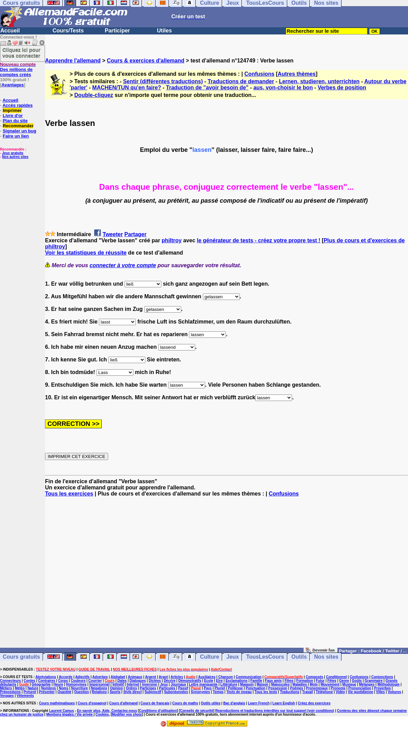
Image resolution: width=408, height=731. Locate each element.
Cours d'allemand (123, 703)
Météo (20, 688)
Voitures (394, 692)
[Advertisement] (226, 575)
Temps (218, 692)
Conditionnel (336, 677)
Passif (183, 688)
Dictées (155, 681)
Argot (163, 677)
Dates (122, 681)
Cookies (102, 714)
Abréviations (45, 677)
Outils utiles (210, 703)
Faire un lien (16, 136)
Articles (177, 677)
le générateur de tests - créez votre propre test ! (258, 240)
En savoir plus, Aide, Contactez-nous (107, 711)
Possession (277, 688)
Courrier (95, 681)
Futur (320, 681)
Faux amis (273, 681)
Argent (150, 677)
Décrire (169, 681)
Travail (307, 692)
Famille (256, 681)
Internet (133, 684)
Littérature (228, 684)
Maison (262, 684)
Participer (117, 30)
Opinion (116, 688)
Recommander (18, 125)
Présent (30, 692)
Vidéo (340, 692)
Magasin (247, 684)
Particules (167, 688)
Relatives (99, 692)
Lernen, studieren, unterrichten (319, 81)
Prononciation (359, 688)
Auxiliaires (207, 677)
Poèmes (296, 688)
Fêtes (331, 681)
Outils (299, 657)
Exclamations (236, 681)
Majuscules (280, 684)
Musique (349, 684)
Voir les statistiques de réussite (86, 253)
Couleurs (78, 681)
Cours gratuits (21, 657)
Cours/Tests (68, 30)
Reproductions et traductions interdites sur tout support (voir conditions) (274, 711)
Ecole (208, 681)
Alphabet (118, 677)
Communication (249, 677)
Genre (344, 681)
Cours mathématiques (57, 703)
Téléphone (324, 692)
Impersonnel (99, 684)
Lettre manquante (203, 684)
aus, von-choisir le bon (283, 87)
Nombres (48, 688)
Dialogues (138, 681)
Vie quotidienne (360, 692)
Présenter (47, 692)
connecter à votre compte (123, 265)
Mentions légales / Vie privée (70, 714)
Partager (136, 234)
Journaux (178, 684)
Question (81, 692)
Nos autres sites (15, 157)
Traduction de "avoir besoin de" (207, 87)
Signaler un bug (19, 130)
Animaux (135, 677)
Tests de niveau (239, 692)
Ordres (131, 688)
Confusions (259, 74)
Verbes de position (342, 87)
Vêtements (25, 696)
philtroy (172, 240)
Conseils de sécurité (196, 711)
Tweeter (113, 234)
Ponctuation (255, 688)
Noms (63, 688)
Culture (209, 657)
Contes (29, 681)
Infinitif (118, 684)
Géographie (41, 684)
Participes (148, 688)
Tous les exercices (69, 494)
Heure (58, 684)
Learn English (284, 703)
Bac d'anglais (234, 703)
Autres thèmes (297, 74)
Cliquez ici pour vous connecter (21, 52)
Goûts (357, 681)
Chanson (225, 677)
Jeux (233, 657)
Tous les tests (265, 692)
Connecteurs (10, 681)
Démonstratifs (189, 681)
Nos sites (326, 657)
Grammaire (374, 681)
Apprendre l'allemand (73, 60)
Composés (314, 677)
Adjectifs (82, 677)
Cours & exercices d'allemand (145, 60)
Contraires (46, 681)
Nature (33, 688)
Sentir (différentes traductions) (163, 81)
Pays (208, 688)
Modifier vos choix (127, 714)
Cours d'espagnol (92, 703)
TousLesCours (265, 657)
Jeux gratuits (12, 153)
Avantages (12, 84)
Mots (314, 684)
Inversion (149, 684)
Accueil (10, 30)
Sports (115, 692)
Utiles (164, 30)
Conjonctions (382, 677)
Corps (63, 681)
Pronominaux (317, 688)
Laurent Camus (61, 711)
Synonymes (200, 692)
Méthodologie (388, 684)
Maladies (299, 684)
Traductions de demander (241, 81)
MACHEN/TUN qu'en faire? (126, 87)
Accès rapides (17, 105)
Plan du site (15, 120)
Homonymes (76, 684)
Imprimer (12, 110)
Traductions (290, 692)
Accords (65, 677)
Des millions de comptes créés (18, 69)
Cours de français (155, 703)
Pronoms (338, 688)
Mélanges (367, 684)
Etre (219, 681)
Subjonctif (153, 692)
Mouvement (330, 684)
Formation (304, 681)
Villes (380, 692)
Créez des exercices (314, 703)
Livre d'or (13, 115)
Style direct (132, 692)
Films (289, 681)
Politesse (235, 688)
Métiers (6, 688)
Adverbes (100, 677)
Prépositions (10, 692)
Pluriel (220, 688)
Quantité (64, 692)
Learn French (258, 703)
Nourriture (79, 688)
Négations (99, 688)
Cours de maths (185, 703)
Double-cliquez (93, 95)
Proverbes (382, 688)
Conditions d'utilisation (158, 711)
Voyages (7, 696)
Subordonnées (176, 692)
